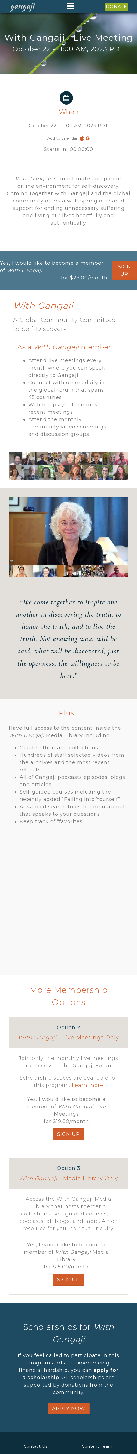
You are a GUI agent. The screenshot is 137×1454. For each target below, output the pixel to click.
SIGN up (124, 270)
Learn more (87, 1085)
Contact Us (36, 1446)
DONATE (116, 6)
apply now (68, 1408)
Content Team (97, 1446)
